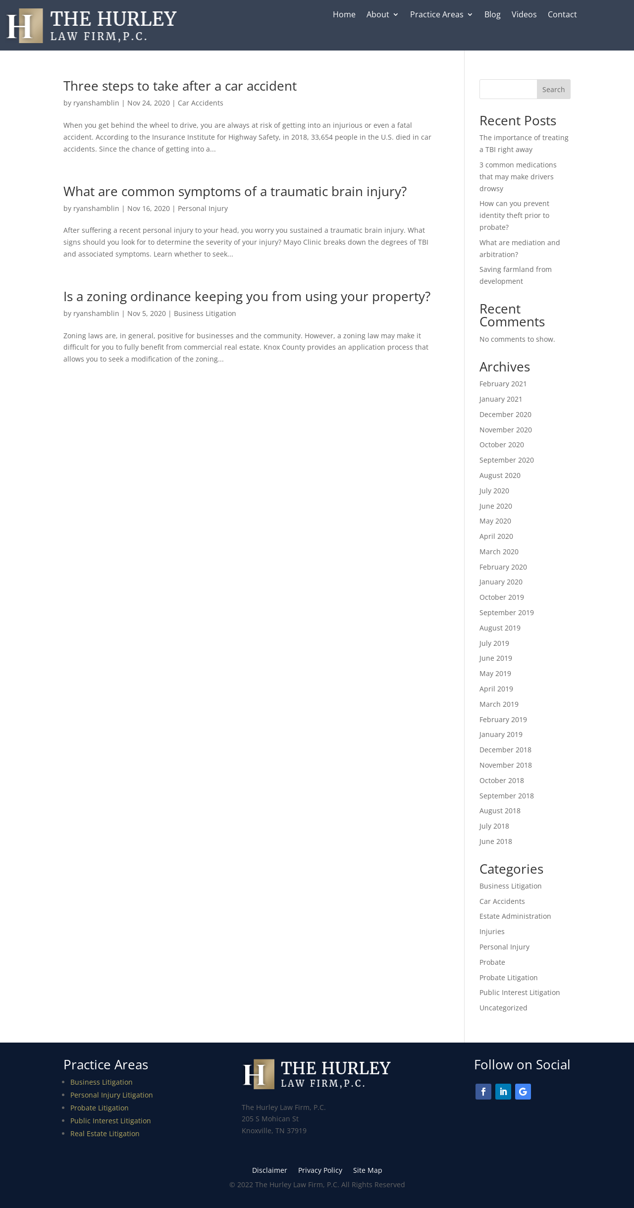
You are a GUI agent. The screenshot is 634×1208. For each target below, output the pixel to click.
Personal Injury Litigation (111, 1095)
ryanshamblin (96, 102)
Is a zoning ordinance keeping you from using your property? (246, 296)
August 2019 (500, 627)
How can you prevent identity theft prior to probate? (514, 215)
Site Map (367, 1171)
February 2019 (503, 719)
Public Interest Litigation (519, 992)
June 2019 (495, 658)
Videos (524, 15)
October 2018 (501, 780)
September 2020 (506, 460)
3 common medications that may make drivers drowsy (518, 176)
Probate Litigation (508, 977)
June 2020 (495, 506)
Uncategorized (503, 1007)
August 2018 (500, 810)
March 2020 (499, 551)
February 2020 (503, 567)
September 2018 (506, 795)
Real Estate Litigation (105, 1133)
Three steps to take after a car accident (180, 86)
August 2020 (500, 475)
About (378, 15)
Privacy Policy (320, 1171)
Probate (492, 962)
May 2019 (495, 673)
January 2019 (501, 734)
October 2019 (501, 597)
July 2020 (494, 490)
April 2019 (496, 688)
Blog (492, 15)
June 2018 (495, 841)
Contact (562, 15)
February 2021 (503, 383)
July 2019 (494, 643)
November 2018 (505, 765)
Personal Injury (203, 208)
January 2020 (501, 581)
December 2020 (505, 414)
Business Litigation (205, 313)
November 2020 (505, 429)
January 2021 (501, 399)
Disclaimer (269, 1171)
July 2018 (494, 826)
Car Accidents (200, 102)
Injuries (492, 931)
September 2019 (506, 612)
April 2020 (496, 536)
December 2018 (505, 749)
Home (344, 15)
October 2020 (501, 444)
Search (553, 89)
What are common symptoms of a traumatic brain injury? (235, 191)
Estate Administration (515, 916)
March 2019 (499, 704)
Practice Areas (437, 15)
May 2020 (495, 520)
